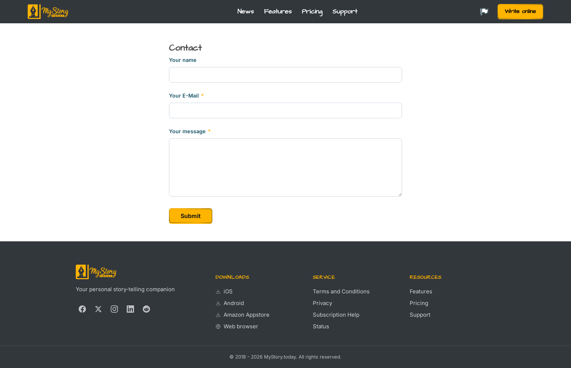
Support (344, 11)
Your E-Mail (186, 95)
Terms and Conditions (341, 291)
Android (230, 303)
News (245, 11)
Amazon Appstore (242, 314)
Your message (190, 131)
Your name (183, 60)
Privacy (322, 303)
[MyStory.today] (48, 11)
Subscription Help (336, 314)
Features (278, 11)
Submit (191, 215)
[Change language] (484, 12)
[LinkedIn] (130, 309)
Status (321, 326)
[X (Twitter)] (98, 309)
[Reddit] (146, 309)
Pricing (312, 11)
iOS (224, 291)
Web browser (237, 326)
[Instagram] (114, 309)
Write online (520, 11)
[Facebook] (82, 309)
